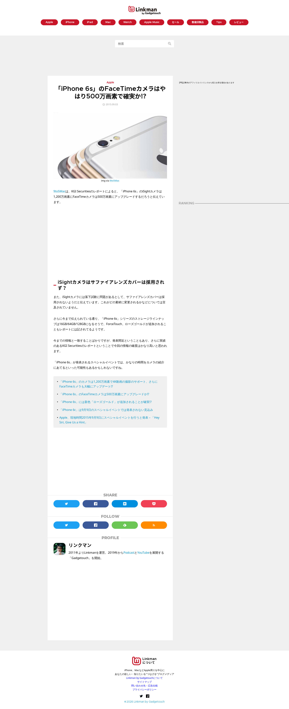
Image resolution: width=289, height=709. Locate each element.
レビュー (239, 22)
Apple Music (151, 22)
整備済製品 (198, 22)
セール (175, 22)
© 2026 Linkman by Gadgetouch (145, 702)
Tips (219, 22)
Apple (49, 22)
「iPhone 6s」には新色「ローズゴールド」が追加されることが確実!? (105, 402)
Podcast (128, 553)
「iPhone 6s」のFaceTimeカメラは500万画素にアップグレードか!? (104, 394)
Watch (127, 22)
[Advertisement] (144, 61)
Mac (108, 22)
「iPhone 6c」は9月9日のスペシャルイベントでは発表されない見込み (106, 410)
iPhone (70, 22)
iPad (90, 22)
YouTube (143, 553)
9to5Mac (114, 180)
